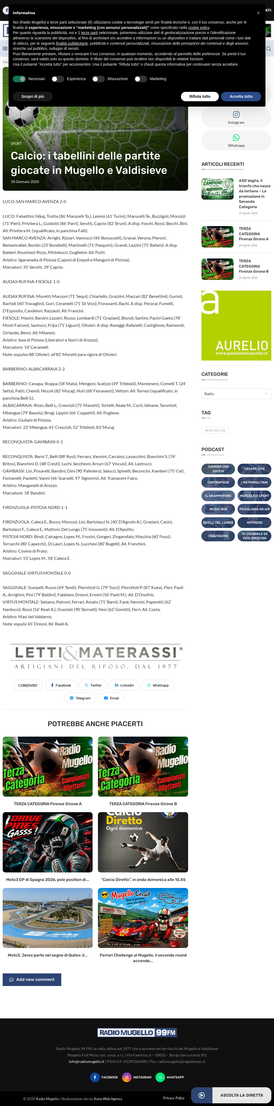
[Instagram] (136, 1077)
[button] (258, 13)
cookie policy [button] (198, 27)
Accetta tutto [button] (241, 96)
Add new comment (32, 980)
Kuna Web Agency (108, 1099)
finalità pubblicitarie (72, 43)
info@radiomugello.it (86, 1061)
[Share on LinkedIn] (124, 685)
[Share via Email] (111, 697)
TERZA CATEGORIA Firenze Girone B (143, 803)
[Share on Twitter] (93, 685)
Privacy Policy (174, 1098)
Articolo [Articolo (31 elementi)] (215, 430)
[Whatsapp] (169, 1077)
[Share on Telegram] (80, 697)
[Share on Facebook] (61, 685)
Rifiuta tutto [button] (200, 96)
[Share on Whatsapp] (158, 685)
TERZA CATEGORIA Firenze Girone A (48, 803)
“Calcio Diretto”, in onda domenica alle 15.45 (143, 879)
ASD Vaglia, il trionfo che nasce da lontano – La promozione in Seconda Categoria (255, 193)
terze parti (89, 33)
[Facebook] (104, 1077)
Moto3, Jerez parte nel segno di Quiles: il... (47, 955)
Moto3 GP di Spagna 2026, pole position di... (47, 879)
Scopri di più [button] (32, 96)
